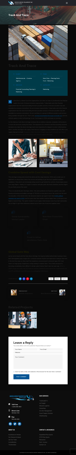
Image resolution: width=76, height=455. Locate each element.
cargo (51, 278)
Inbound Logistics (44, 406)
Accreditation (12, 442)
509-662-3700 (15, 413)
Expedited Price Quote (46, 435)
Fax (13, 417)
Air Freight (42, 403)
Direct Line (15, 411)
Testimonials (12, 445)
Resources (42, 440)
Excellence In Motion (14, 435)
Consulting (42, 408)
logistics (64, 278)
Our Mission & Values (14, 437)
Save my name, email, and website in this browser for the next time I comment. (38, 372)
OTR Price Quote (44, 437)
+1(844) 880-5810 (16, 407)
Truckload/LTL (43, 401)
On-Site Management (45, 411)
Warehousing (43, 416)
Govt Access (43, 442)
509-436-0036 (15, 419)
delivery (57, 278)
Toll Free (15, 405)
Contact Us (42, 445)
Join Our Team (12, 440)
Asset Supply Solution (46, 413)
